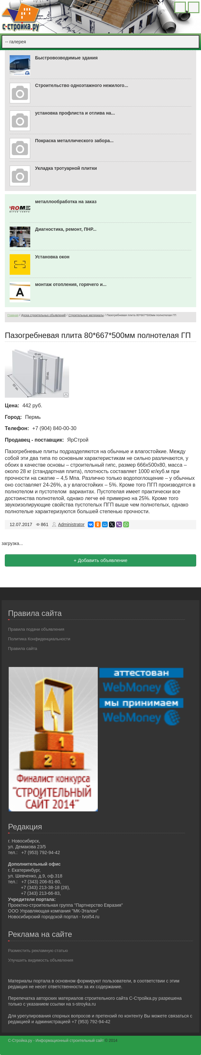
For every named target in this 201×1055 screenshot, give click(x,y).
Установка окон (52, 256)
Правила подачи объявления (36, 629)
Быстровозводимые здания (66, 57)
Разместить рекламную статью (38, 950)
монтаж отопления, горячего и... (70, 284)
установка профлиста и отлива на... (75, 113)
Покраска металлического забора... (74, 140)
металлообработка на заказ (65, 201)
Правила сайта (22, 648)
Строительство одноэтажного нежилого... (81, 85)
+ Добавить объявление (100, 560)
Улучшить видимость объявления (40, 960)
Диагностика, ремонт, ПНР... (65, 229)
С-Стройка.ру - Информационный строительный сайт (56, 1040)
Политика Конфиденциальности (39, 638)
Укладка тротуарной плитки (66, 168)
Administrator (71, 524)
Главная (12, 315)
